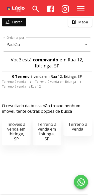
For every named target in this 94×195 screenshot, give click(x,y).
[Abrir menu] (81, 9)
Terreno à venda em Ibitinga (55, 82)
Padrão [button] (13, 44)
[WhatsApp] (81, 182)
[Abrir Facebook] (50, 9)
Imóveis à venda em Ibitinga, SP (16, 132)
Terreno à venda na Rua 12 (21, 86)
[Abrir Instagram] (65, 9)
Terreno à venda (14, 82)
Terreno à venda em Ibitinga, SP (46, 132)
